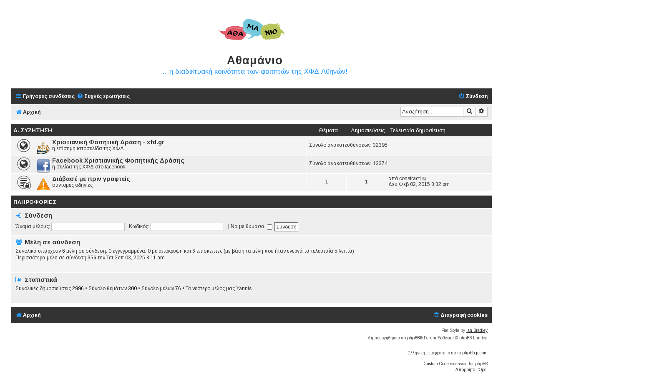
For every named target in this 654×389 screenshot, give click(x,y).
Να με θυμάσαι (251, 226)
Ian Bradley (477, 330)
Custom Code (436, 363)
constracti (410, 178)
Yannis (244, 288)
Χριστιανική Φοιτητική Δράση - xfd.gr (108, 142)
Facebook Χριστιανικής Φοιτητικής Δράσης (118, 160)
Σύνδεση (38, 215)
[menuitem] (103, 96)
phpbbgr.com (475, 353)
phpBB (413, 338)
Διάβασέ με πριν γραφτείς (91, 179)
